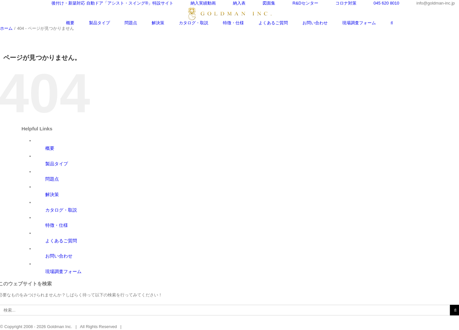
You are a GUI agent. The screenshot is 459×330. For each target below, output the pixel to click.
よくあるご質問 (61, 240)
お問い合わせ (58, 255)
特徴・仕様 (56, 225)
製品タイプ (56, 163)
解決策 (52, 194)
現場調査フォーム (63, 271)
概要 (49, 148)
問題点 (52, 179)
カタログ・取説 (61, 210)
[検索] (391, 23)
